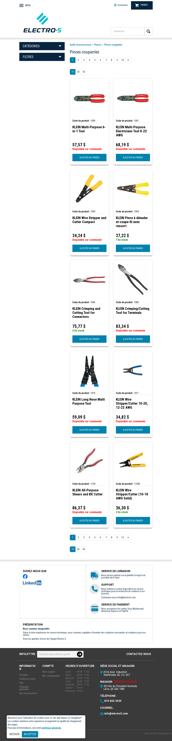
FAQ (21, 682)
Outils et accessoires (80, 44)
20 (78, 72)
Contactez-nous (138, 654)
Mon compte (48, 671)
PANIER (141, 5)
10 (73, 72)
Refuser (14, 734)
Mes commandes (51, 675)
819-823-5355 (112, 701)
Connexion (121, 5)
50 (84, 72)
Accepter (30, 734)
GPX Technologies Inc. (162, 733)
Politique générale (24, 688)
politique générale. (52, 728)
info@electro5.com (126, 597)
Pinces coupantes (113, 44)
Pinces (97, 44)
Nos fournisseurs (28, 693)
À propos (23, 674)
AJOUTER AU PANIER (89, 157)
